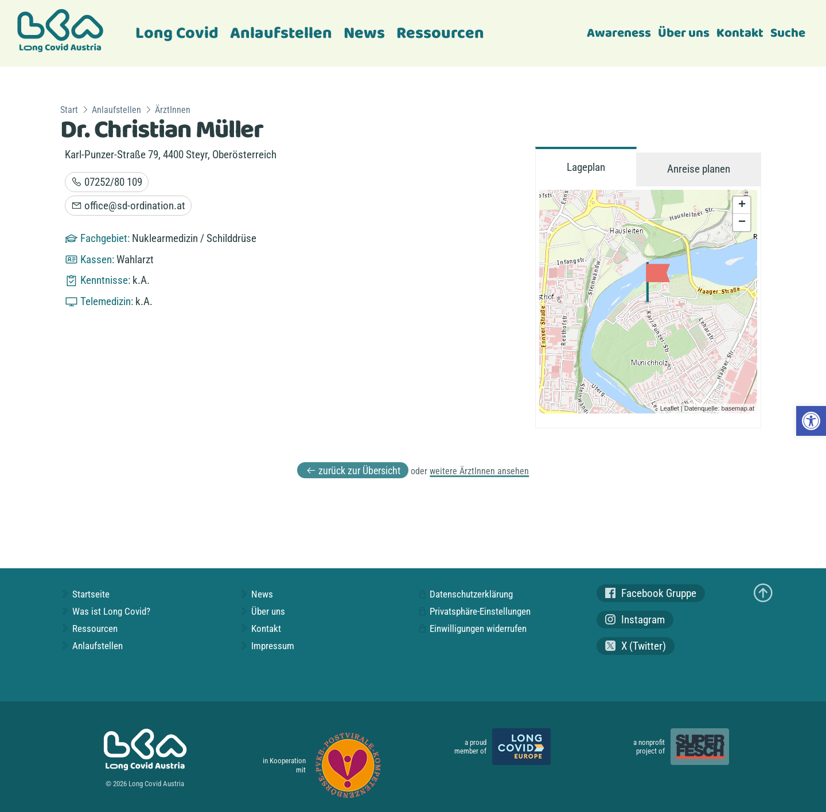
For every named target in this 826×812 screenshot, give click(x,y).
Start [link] (69, 109)
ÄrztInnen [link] (172, 109)
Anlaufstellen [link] (281, 33)
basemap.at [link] (738, 408)
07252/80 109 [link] (106, 182)
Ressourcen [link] (440, 33)
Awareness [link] (619, 33)
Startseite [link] (85, 594)
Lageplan (586, 167)
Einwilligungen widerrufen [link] (472, 628)
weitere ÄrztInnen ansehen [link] (479, 471)
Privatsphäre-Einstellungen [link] (474, 611)
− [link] (742, 222)
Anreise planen (698, 168)
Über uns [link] (684, 33)
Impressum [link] (266, 645)
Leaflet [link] (669, 408)
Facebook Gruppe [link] (650, 593)
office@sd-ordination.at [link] (128, 205)
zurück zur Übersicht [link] (353, 470)
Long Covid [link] (177, 33)
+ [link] (742, 205)
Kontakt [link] (739, 33)
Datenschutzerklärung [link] (465, 594)
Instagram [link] (635, 619)
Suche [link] (787, 33)
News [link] (364, 33)
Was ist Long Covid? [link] (105, 611)
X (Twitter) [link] (635, 646)
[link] (811, 421)
